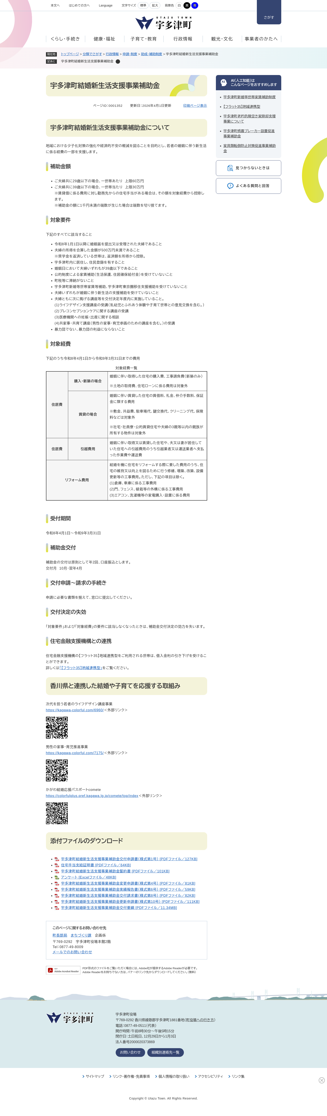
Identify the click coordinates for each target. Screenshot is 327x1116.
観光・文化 (222, 39)
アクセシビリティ (210, 1076)
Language (105, 5)
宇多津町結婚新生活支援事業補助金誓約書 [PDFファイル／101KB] (115, 871)
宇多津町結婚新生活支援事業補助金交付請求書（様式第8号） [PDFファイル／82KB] (128, 895)
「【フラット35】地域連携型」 (80, 668)
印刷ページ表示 (195, 105)
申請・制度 (129, 54)
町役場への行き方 (200, 1020)
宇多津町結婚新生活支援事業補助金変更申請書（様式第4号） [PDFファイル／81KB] (128, 883)
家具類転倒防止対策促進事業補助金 (250, 148)
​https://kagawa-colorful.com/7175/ (75, 753)
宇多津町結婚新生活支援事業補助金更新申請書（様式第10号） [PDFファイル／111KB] (130, 902)
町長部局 (60, 935)
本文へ (55, 5)
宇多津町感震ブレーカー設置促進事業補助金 (249, 133)
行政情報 (183, 39)
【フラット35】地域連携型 (242, 107)
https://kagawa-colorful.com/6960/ (75, 710)
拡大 (155, 5)
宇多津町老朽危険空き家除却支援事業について (250, 118)
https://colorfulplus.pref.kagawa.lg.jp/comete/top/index (92, 796)
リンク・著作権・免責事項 (131, 1076)
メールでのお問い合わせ (72, 952)
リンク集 (238, 1076)
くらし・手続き (65, 39)
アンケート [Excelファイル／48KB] (88, 877)
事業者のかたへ (261, 39)
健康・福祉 (104, 39)
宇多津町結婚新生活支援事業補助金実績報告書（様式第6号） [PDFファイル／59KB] (128, 889)
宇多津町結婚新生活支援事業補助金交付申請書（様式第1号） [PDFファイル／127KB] (129, 859)
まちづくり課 (81, 935)
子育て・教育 (143, 39)
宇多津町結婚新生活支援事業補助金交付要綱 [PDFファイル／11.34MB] (119, 908)
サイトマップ (95, 1076)
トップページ (70, 54)
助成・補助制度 (151, 54)
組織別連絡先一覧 (166, 1052)
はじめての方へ (79, 5)
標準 (143, 5)
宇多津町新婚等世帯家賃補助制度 (250, 97)
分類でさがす (92, 54)
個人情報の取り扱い (174, 1076)
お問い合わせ (130, 1052)
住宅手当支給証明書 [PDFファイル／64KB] (96, 865)
